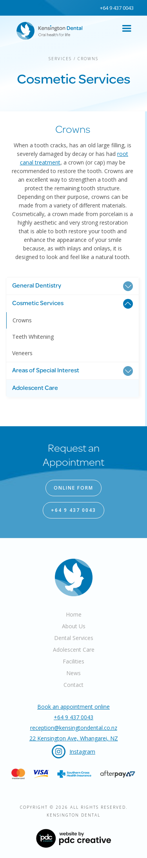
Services (60, 58)
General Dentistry (36, 286)
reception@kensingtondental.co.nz (73, 727)
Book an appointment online (73, 706)
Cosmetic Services (38, 303)
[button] (127, 28)
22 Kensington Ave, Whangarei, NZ (73, 738)
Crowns (88, 58)
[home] (46, 29)
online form (73, 487)
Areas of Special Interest (45, 371)
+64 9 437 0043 (116, 7)
